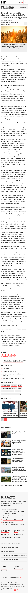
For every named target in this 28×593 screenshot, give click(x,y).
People (13, 586)
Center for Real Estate (9, 371)
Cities (19, 385)
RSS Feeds (17, 537)
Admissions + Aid (18, 568)
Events (9, 586)
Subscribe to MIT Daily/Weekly (10, 543)
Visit (2, 586)
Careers (18, 586)
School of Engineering (9, 513)
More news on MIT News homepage (12, 485)
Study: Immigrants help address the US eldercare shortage (19, 442)
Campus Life (4, 571)
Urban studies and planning (9, 388)
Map (5, 586)
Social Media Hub (5, 590)
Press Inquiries (18, 534)
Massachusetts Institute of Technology (11, 582)
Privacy (3, 588)
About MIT (17, 573)
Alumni (3, 573)
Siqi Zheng (6, 368)
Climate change (6, 385)
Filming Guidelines (6, 537)
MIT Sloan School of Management (13, 520)
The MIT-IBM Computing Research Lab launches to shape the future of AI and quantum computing (19, 479)
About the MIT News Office (5, 531)
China (19, 388)
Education (3, 566)
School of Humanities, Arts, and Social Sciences (14, 516)
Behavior (14, 385)
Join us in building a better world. (11, 577)
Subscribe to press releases (9, 547)
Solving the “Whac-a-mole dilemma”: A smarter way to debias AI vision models (18, 452)
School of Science (8, 522)
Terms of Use (5, 534)
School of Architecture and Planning (13, 378)
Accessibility (9, 588)
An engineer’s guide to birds (18, 432)
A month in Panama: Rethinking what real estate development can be (19, 470)
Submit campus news (7, 551)
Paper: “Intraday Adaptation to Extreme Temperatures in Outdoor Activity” (14, 361)
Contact (23, 586)
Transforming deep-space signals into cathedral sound (18, 460)
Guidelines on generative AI (9, 559)
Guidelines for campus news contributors (14, 555)
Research (17, 391)
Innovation (4, 568)
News (15, 571)
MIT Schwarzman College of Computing (14, 524)
